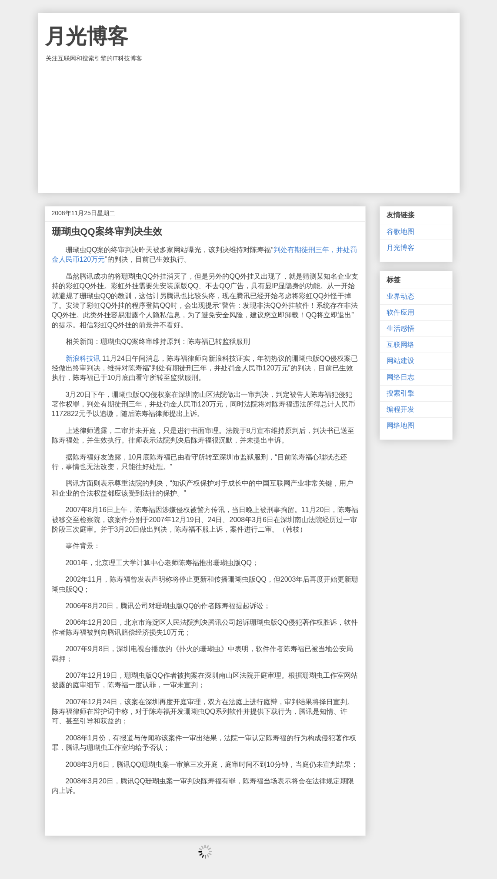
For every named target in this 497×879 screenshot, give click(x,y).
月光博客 (86, 36)
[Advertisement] (249, 128)
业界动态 (400, 296)
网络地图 (400, 425)
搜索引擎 (400, 393)
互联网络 (400, 344)
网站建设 (400, 360)
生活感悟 (400, 328)
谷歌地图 (400, 231)
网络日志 (400, 377)
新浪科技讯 (83, 358)
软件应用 (400, 312)
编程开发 (400, 409)
